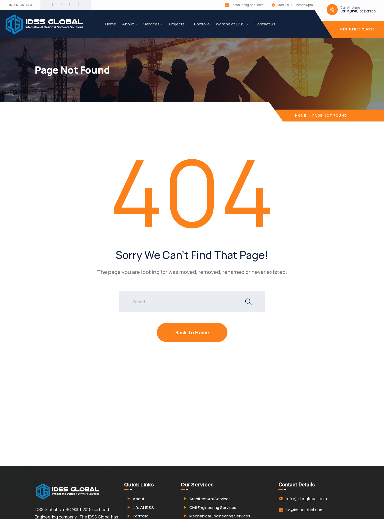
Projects (177, 24)
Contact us (264, 24)
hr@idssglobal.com (304, 510)
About (128, 24)
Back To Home (192, 332)
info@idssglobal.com (248, 5)
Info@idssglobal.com (306, 499)
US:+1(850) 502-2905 (358, 11)
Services (151, 24)
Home (110, 24)
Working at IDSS (230, 24)
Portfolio (202, 24)
